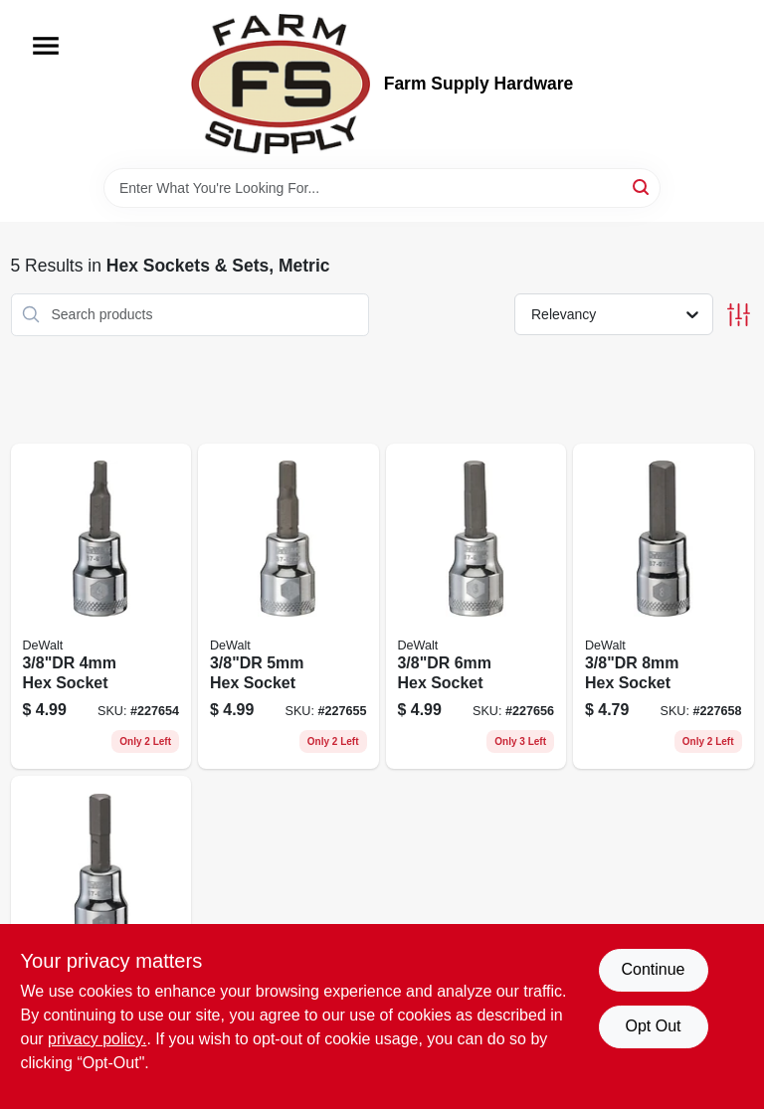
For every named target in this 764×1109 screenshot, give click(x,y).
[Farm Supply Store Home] (280, 84)
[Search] (642, 186)
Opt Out (652, 1025)
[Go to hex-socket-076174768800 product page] (663, 607)
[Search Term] (382, 188)
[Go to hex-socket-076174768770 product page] (288, 607)
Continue (652, 969)
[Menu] (46, 46)
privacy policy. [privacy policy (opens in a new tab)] (97, 1038)
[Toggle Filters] (738, 314)
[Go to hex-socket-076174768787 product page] (476, 607)
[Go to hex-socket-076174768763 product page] (101, 607)
